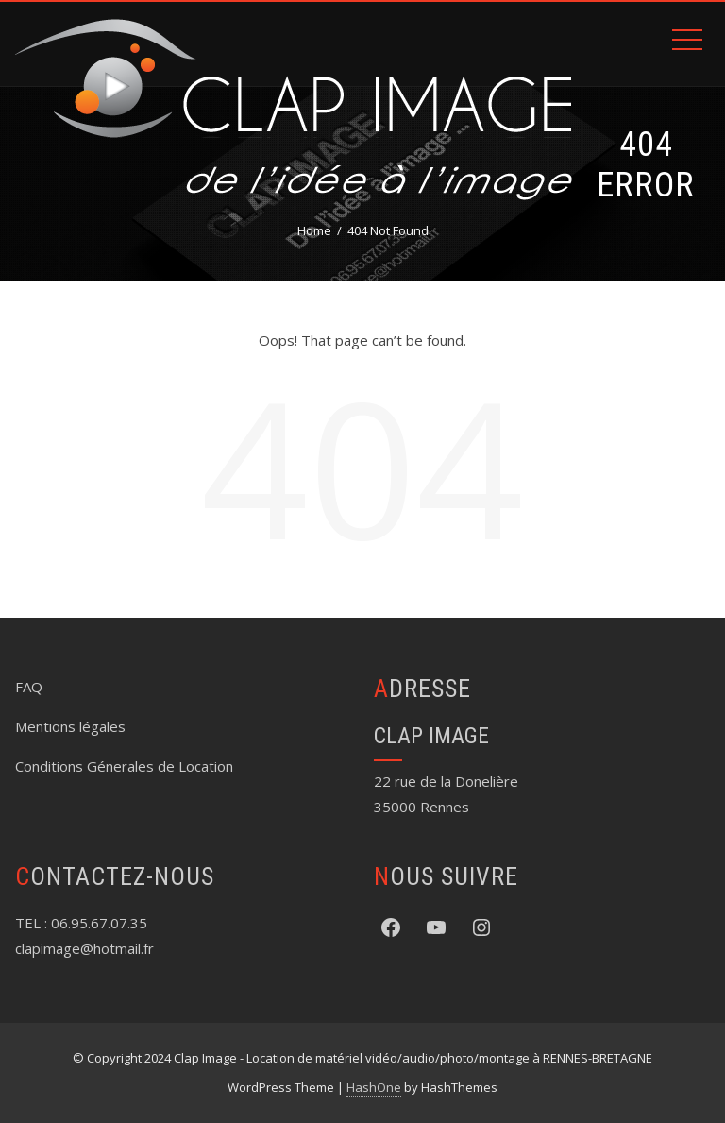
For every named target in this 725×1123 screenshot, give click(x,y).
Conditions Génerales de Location (124, 766)
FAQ (28, 686)
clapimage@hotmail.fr (84, 948)
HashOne (373, 1087)
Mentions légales (70, 726)
